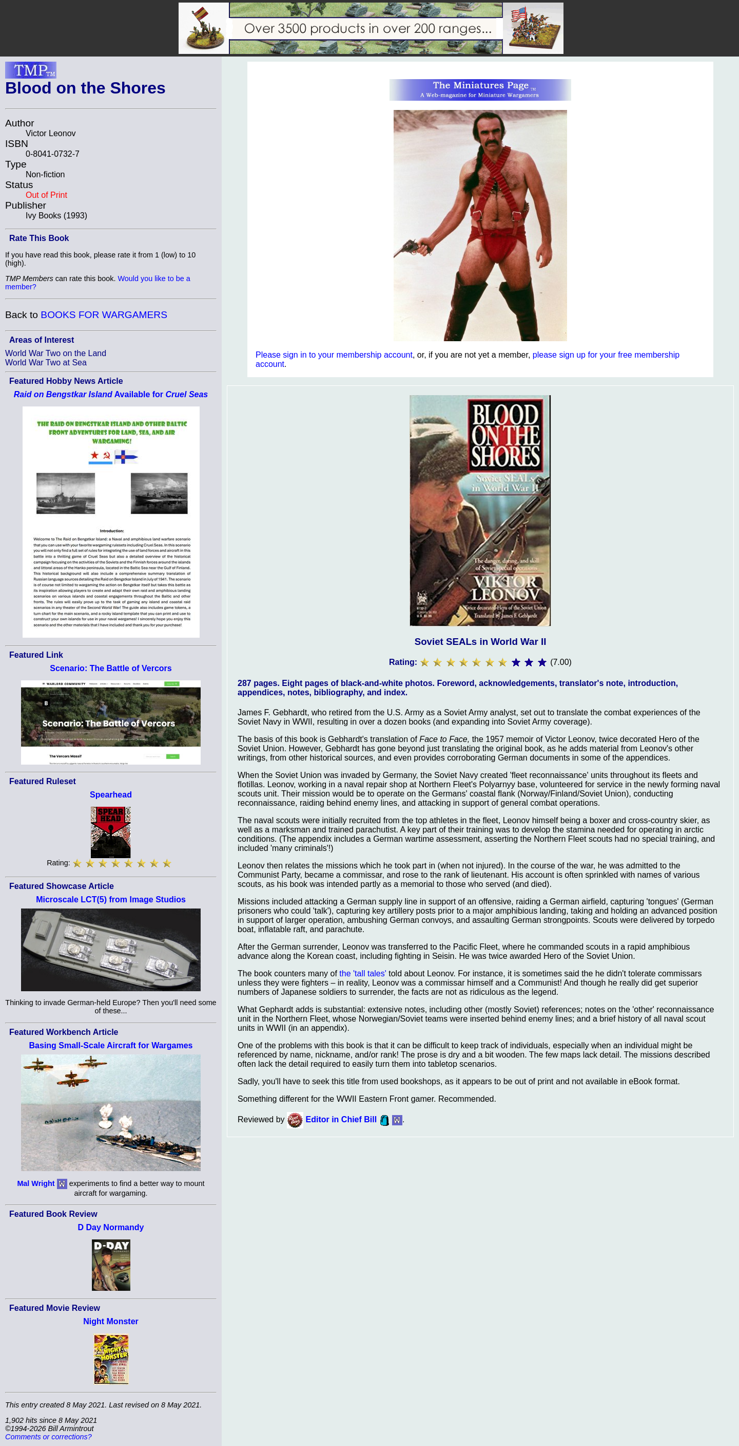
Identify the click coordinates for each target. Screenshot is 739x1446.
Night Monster (111, 1321)
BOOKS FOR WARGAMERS (104, 314)
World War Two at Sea (46, 362)
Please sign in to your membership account (334, 354)
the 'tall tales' (362, 973)
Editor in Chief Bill (341, 1120)
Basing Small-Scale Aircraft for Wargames (111, 1045)
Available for (111, 394)
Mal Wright (35, 1183)
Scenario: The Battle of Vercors (110, 668)
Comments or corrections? (48, 1437)
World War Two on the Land (55, 353)
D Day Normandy (111, 1227)
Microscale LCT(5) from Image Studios (111, 899)
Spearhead (111, 794)
